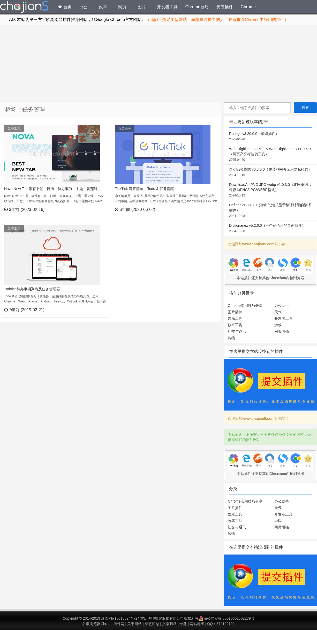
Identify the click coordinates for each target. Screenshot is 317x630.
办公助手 (124, 128)
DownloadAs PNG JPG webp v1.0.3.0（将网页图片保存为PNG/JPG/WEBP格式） (270, 190)
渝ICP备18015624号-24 (120, 618)
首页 (65, 6)
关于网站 (134, 624)
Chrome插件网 (24, 7)
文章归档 (169, 624)
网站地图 (197, 624)
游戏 (278, 325)
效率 (103, 6)
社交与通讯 (237, 331)
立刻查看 (96, 209)
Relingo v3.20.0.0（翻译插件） (270, 137)
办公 (83, 6)
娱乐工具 (235, 318)
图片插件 (235, 312)
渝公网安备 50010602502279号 (226, 618)
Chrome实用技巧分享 (245, 305)
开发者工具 (167, 6)
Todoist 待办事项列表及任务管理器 (32, 289)
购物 (231, 338)
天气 (278, 312)
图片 (142, 6)
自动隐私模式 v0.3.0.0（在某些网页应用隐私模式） (270, 172)
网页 (122, 6)
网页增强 (281, 331)
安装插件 (224, 6)
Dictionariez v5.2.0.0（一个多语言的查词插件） (270, 228)
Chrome (248, 6)
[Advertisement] (158, 63)
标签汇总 (152, 624)
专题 (183, 624)
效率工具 (14, 128)
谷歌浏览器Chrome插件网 (103, 624)
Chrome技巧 (197, 6)
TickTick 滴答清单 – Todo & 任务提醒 (144, 189)
